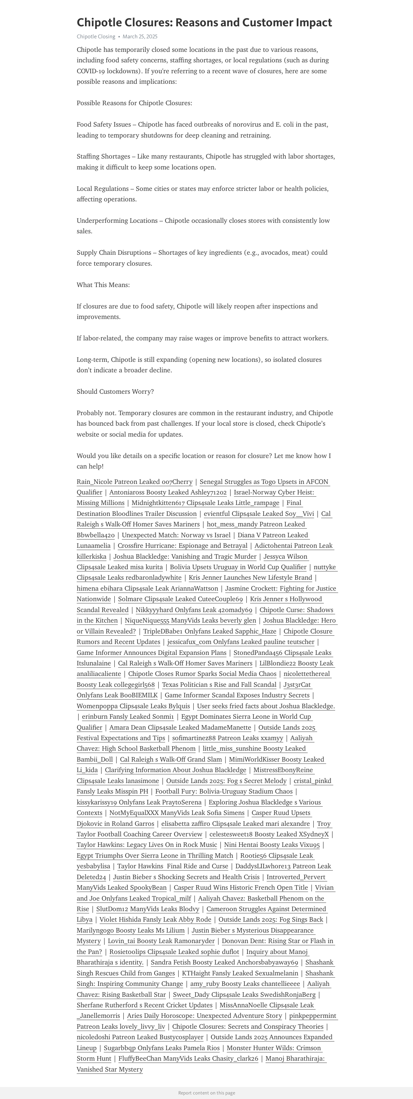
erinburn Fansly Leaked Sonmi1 (128, 716)
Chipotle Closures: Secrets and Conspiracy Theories (247, 1026)
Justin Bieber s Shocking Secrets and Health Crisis (186, 877)
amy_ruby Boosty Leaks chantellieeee (245, 984)
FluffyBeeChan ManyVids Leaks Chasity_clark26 (188, 1058)
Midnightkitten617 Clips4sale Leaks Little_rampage (205, 503)
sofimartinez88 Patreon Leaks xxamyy (227, 738)
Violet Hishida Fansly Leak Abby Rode (155, 919)
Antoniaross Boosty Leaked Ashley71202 (168, 492)
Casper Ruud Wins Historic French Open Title (241, 887)
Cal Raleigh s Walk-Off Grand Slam (171, 759)
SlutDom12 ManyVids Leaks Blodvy (147, 909)
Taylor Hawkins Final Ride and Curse (172, 866)
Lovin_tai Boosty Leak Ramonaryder (161, 941)
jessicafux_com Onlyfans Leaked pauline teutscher (240, 642)
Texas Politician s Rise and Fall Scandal (219, 684)
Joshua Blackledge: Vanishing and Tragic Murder (185, 556)
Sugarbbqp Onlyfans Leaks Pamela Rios (162, 1048)
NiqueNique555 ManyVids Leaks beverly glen (190, 620)
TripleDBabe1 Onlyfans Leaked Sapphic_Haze (209, 631)
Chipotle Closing (96, 36)
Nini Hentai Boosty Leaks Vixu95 (272, 845)
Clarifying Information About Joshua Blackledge (175, 770)
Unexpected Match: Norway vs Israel (176, 535)
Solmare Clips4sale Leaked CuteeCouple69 (180, 599)
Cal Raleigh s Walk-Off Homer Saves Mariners (185, 663)
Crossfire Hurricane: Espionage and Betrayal (182, 545)
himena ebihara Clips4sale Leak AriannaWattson (147, 588)
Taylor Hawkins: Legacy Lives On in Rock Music (147, 845)
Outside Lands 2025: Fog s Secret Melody (226, 781)
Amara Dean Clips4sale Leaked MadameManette (180, 727)
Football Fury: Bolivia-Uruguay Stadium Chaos (224, 791)
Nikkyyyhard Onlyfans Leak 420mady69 (194, 610)
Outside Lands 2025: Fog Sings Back (271, 919)
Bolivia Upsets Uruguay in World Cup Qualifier (238, 567)
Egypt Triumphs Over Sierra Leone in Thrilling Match (155, 855)
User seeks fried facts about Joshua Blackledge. (266, 706)
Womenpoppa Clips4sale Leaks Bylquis (133, 706)
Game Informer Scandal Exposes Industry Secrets (237, 695)
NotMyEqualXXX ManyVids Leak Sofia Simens (176, 813)
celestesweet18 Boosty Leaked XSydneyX (269, 834)
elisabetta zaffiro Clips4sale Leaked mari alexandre (235, 823)
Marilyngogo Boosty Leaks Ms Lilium (131, 930)
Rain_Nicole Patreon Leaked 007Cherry (135, 482)
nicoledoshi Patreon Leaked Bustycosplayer (140, 1037)
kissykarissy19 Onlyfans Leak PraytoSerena (139, 802)
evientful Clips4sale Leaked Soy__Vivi (259, 513)
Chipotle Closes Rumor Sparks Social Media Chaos (202, 674)
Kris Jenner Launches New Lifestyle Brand (250, 577)
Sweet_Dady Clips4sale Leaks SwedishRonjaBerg (244, 994)
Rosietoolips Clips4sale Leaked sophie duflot (174, 952)
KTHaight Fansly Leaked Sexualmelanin (240, 973)
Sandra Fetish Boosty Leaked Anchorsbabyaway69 (224, 962)
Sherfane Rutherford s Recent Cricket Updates (145, 1005)
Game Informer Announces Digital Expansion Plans (151, 653)
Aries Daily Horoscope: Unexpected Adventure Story (204, 1015)
